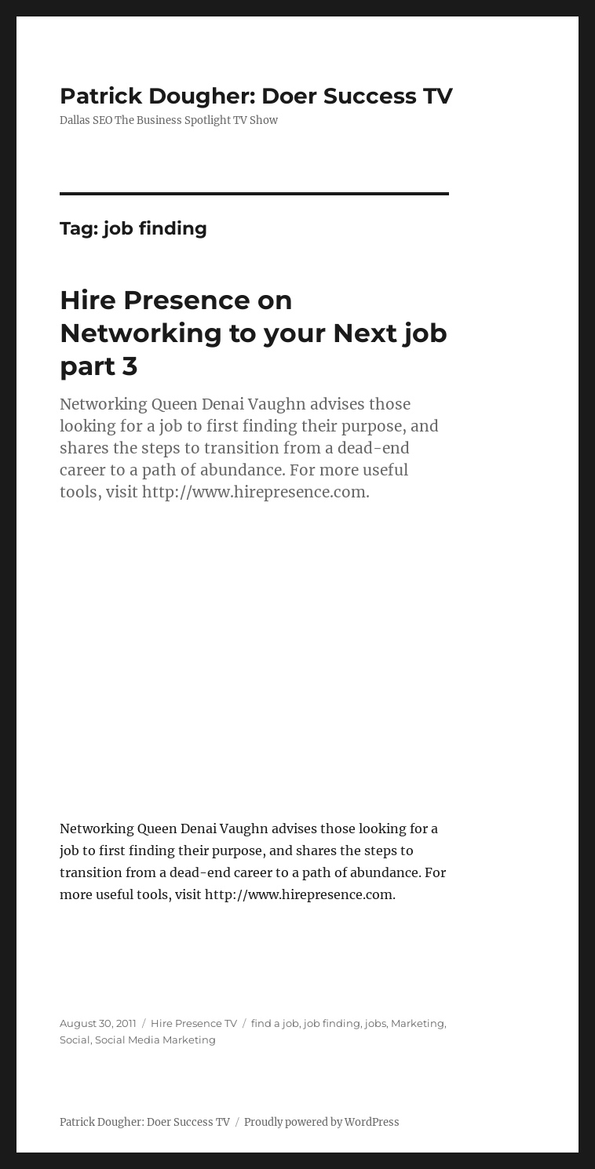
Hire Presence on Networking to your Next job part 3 (253, 332)
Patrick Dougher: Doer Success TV (256, 95)
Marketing (417, 1023)
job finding (332, 1023)
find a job (275, 1023)
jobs (375, 1023)
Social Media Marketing (155, 1039)
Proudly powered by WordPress (322, 1122)
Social (75, 1039)
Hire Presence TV (194, 1023)
